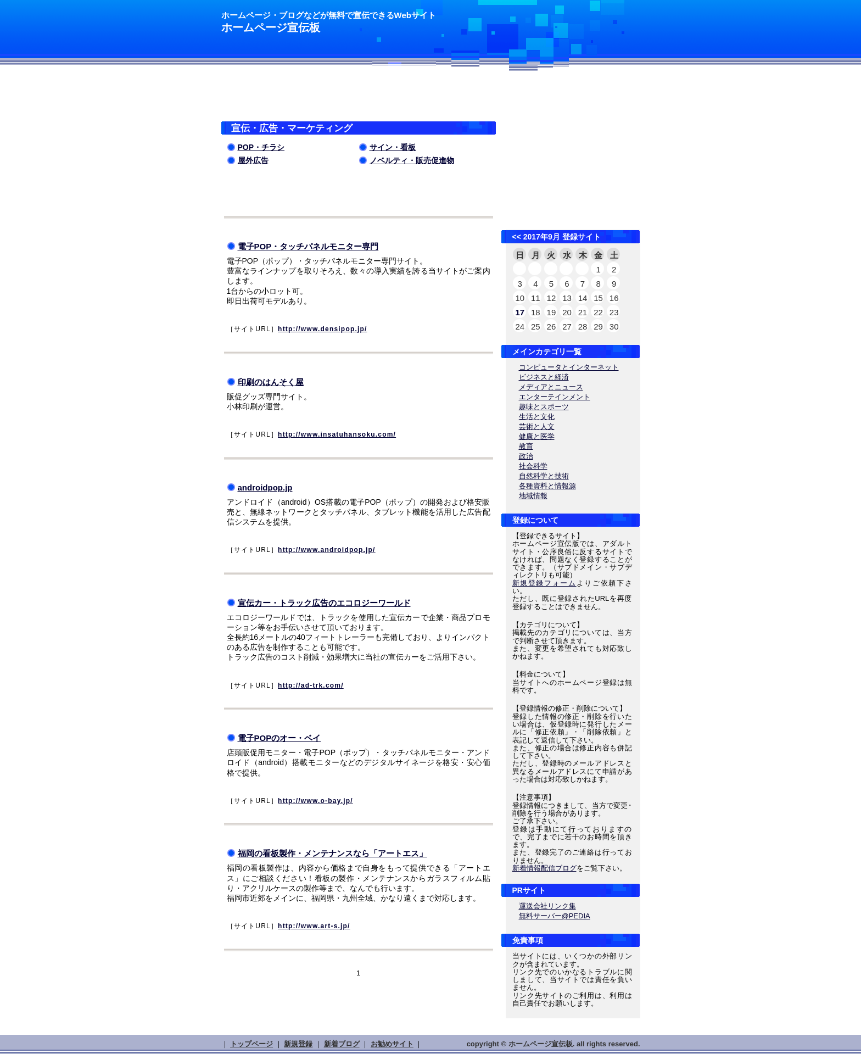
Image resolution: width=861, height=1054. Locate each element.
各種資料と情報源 (547, 486)
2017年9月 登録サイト (562, 236)
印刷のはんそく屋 (271, 382)
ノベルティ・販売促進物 (412, 160)
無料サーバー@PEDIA (554, 916)
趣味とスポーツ (544, 407)
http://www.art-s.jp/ (314, 926)
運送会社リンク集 (547, 906)
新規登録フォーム (544, 583)
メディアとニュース (551, 387)
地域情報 (533, 496)
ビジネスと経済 (544, 377)
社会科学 (533, 466)
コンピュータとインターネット (569, 367)
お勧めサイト (392, 1044)
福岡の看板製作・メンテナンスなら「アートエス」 (332, 853)
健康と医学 (537, 436)
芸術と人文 (537, 426)
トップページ (251, 1044)
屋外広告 (253, 160)
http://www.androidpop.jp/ (327, 550)
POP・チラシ (261, 147)
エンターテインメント (554, 397)
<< (516, 236)
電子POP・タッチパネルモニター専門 (308, 246)
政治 (526, 456)
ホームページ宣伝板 (270, 27)
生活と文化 (537, 416)
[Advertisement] (349, 98)
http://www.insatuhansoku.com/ (337, 434)
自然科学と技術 (544, 476)
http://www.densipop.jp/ (322, 329)
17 (519, 312)
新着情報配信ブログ (544, 868)
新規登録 (298, 1044)
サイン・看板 (393, 147)
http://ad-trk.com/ (311, 685)
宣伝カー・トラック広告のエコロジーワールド (324, 602)
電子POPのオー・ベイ (279, 738)
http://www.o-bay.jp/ (315, 801)
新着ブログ (342, 1044)
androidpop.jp (265, 487)
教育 (526, 446)
